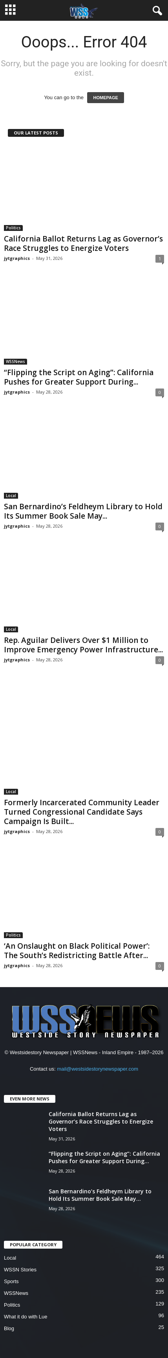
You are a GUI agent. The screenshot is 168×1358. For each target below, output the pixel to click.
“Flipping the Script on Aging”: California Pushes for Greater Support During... (78, 377)
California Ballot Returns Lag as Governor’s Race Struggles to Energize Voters (83, 243)
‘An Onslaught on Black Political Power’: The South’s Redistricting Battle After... (77, 950)
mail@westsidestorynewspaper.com (97, 1069)
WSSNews (15, 361)
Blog (9, 1328)
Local (11, 495)
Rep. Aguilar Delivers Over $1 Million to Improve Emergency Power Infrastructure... (83, 645)
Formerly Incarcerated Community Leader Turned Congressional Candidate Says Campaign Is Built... (81, 811)
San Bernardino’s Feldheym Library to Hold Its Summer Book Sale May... (83, 511)
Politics (13, 228)
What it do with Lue (25, 1317)
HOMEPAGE (105, 97)
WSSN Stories (20, 1270)
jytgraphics (17, 258)
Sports (11, 1281)
